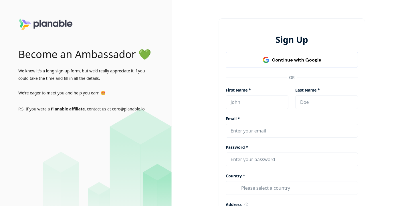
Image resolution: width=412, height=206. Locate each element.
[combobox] (297, 188)
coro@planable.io (128, 109)
